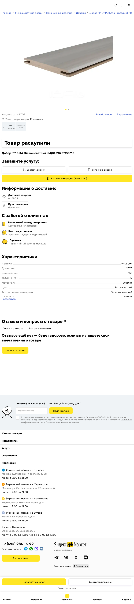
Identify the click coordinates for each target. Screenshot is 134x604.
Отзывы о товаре (13, 328)
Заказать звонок (36, 169)
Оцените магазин (63, 550)
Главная (6, 12)
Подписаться (61, 410)
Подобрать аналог (34, 581)
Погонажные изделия (59, 12)
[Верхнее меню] (5, 5)
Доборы (81, 12)
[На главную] (16, 5)
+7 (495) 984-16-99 (18, 544)
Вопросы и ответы (40, 328)
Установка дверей (102, 169)
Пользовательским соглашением (62, 422)
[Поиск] (105, 5)
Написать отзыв (15, 350)
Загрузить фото (21, 126)
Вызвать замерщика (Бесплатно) (69, 178)
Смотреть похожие (100, 581)
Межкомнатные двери (28, 12)
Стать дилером (20, 558)
